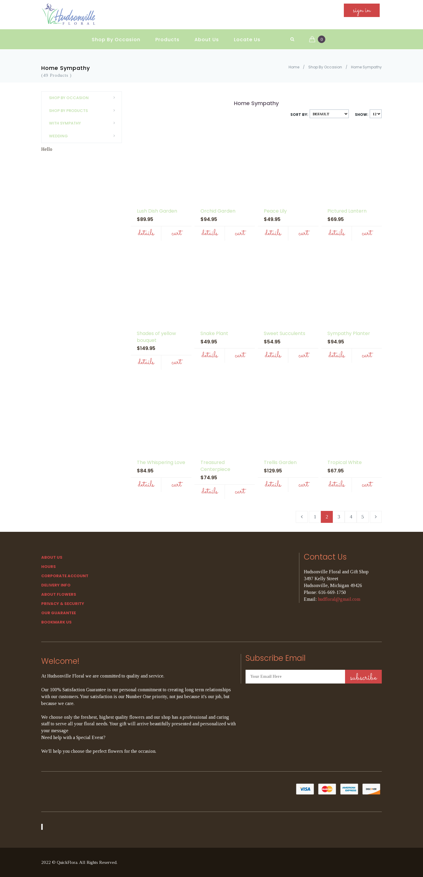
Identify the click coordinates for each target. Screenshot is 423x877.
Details (146, 233)
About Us (206, 36)
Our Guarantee (58, 613)
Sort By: (299, 114)
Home (294, 67)
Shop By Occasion (116, 36)
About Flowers (58, 594)
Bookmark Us (56, 622)
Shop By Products (84, 110)
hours (48, 566)
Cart (176, 233)
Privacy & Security (62, 603)
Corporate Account (64, 576)
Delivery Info (55, 585)
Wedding (84, 136)
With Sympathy (84, 123)
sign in (361, 12)
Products (167, 36)
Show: (361, 114)
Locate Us (247, 36)
